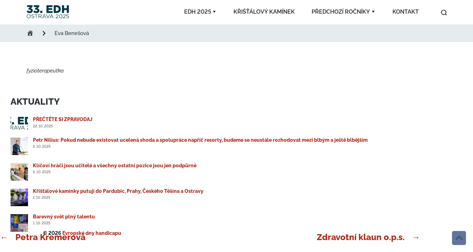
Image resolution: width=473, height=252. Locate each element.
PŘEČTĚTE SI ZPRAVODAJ (62, 119)
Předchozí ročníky (341, 11)
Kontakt (405, 11)
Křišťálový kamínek (264, 11)
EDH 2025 (197, 11)
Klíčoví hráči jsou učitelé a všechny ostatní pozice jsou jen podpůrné (114, 165)
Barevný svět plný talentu (64, 216)
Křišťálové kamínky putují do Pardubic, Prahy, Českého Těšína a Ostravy (118, 191)
